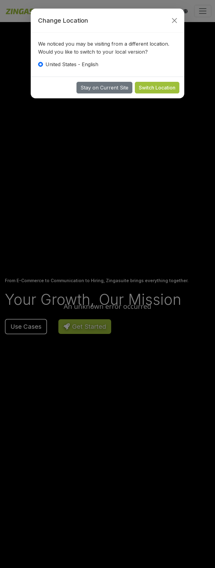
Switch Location (157, 88)
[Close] (174, 20)
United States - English (71, 64)
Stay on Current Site (104, 88)
